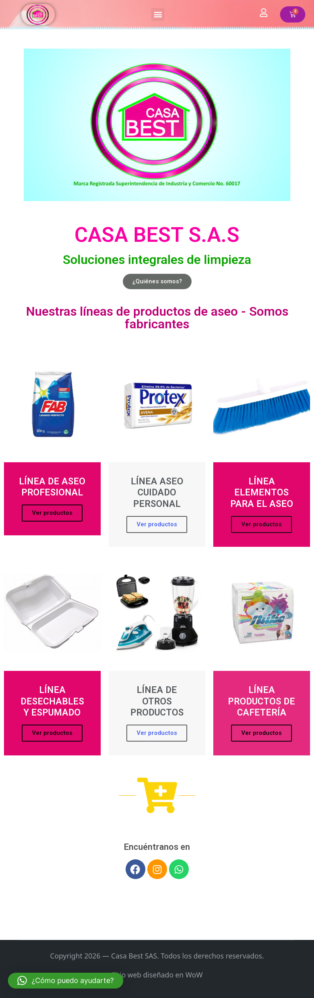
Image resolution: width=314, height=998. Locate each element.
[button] (157, 14)
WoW (194, 974)
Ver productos (52, 512)
